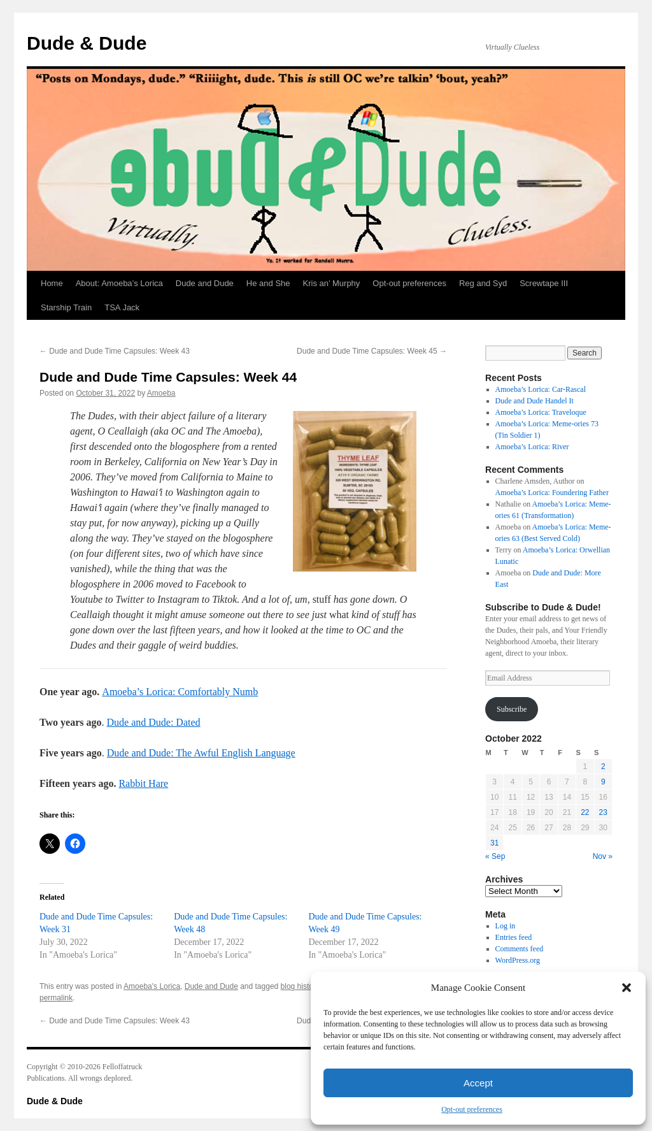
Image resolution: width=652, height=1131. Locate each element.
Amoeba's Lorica (152, 986)
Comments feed (519, 948)
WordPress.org (517, 960)
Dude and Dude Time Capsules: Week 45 (372, 351)
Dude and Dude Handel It (534, 400)
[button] (626, 987)
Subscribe (512, 709)
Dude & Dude (86, 43)
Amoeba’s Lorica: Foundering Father (552, 492)
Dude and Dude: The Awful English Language (201, 752)
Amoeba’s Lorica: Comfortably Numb (180, 691)
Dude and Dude (205, 283)
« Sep (495, 856)
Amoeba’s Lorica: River (532, 446)
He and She (268, 283)
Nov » (603, 856)
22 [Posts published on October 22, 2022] (585, 812)
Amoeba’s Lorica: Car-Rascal (540, 389)
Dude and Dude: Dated (153, 722)
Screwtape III (544, 283)
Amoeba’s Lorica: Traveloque (540, 412)
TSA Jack (121, 307)
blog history (300, 986)
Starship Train (66, 307)
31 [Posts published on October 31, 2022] (494, 843)
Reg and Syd (483, 283)
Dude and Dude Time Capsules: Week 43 (114, 351)
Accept (478, 1082)
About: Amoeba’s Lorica (119, 283)
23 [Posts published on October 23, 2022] (603, 812)
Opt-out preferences (471, 1109)
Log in (505, 925)
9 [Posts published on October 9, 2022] (603, 781)
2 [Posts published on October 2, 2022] (603, 766)
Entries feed (513, 937)
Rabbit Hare (143, 783)
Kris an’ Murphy (331, 283)
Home (52, 283)
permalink (56, 997)
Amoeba (161, 393)
